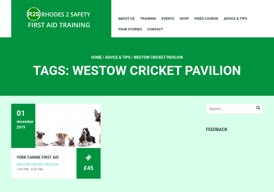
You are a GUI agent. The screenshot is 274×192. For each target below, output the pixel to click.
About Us (126, 19)
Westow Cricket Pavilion (37, 164)
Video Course (206, 19)
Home (96, 57)
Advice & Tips (235, 19)
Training (148, 19)
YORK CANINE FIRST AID (38, 157)
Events (167, 19)
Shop (184, 19)
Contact (155, 29)
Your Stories (130, 29)
